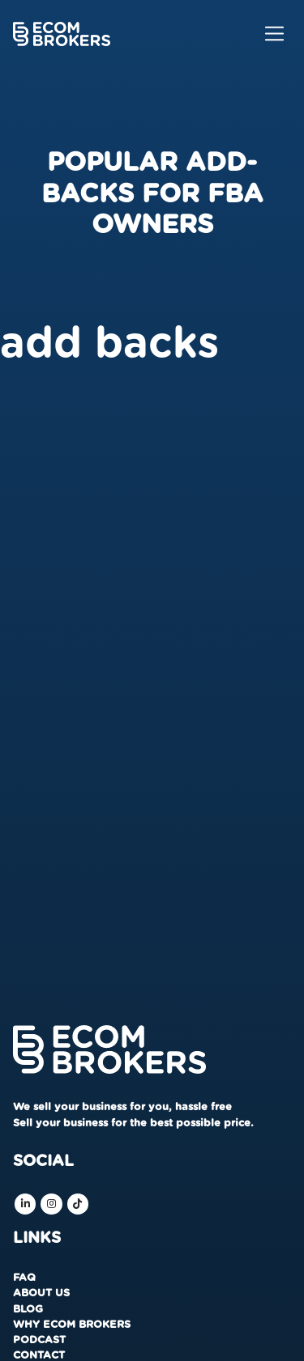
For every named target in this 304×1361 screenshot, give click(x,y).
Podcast (39, 1340)
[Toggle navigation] (274, 33)
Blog (28, 1309)
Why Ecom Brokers (72, 1325)
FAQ (24, 1278)
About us (41, 1293)
